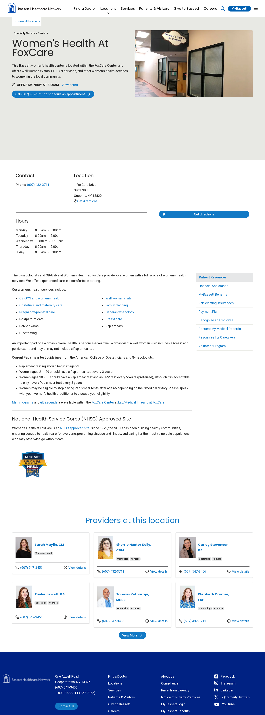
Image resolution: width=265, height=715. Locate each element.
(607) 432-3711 (38, 185)
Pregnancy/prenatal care (37, 312)
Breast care (113, 319)
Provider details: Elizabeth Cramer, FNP (214, 604)
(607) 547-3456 (29, 567)
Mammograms (22, 402)
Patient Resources (212, 277)
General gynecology (119, 312)
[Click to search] (223, 9)
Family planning (116, 305)
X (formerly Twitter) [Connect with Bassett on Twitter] (235, 697)
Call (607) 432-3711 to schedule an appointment (53, 94)
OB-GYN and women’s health (40, 298)
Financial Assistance (213, 286)
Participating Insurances (216, 303)
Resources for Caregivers (217, 337)
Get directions (87, 201)
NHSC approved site (74, 428)
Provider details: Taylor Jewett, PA (50, 602)
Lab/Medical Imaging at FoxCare (141, 402)
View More (134, 636)
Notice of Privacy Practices (181, 697)
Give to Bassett (186, 6)
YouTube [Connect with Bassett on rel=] (228, 704)
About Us (167, 676)
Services (128, 6)
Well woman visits (118, 298)
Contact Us (66, 706)
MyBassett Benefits (213, 294)
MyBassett (239, 8)
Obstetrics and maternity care (40, 305)
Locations (108, 6)
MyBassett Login (173, 704)
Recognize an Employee (216, 320)
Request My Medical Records (220, 329)
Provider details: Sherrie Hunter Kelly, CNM (132, 555)
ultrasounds (48, 402)
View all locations (29, 21)
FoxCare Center (103, 402)
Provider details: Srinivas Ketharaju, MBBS (132, 604)
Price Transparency (175, 690)
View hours (70, 85)
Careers (210, 6)
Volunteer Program (212, 346)
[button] (256, 9)
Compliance (169, 683)
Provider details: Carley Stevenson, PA (214, 555)
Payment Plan (208, 311)
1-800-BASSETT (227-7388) (75, 693)
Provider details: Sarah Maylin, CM (50, 553)
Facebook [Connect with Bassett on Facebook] (228, 676)
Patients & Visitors (154, 6)
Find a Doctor (85, 6)
